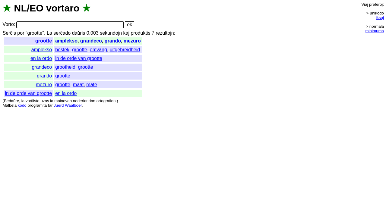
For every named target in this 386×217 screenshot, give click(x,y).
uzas (44, 101)
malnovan (63, 101)
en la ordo (41, 58)
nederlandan (84, 101)
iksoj (380, 17)
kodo (22, 105)
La (49, 33)
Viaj (364, 4)
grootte (43, 40)
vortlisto (33, 101)
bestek (62, 49)
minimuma (374, 31)
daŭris (78, 33)
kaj (126, 33)
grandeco (91, 40)
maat (78, 84)
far (50, 105)
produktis (140, 33)
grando (113, 40)
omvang (98, 49)
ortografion (106, 101)
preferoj (376, 4)
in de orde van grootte (78, 58)
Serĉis (9, 33)
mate (91, 84)
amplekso (66, 40)
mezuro (132, 40)
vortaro (62, 8)
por (20, 33)
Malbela (9, 105)
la (22, 101)
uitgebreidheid (125, 49)
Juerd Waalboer (68, 105)
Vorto (8, 24)
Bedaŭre (11, 101)
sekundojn (111, 33)
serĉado (62, 33)
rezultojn (165, 33)
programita (37, 105)
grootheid (65, 67)
